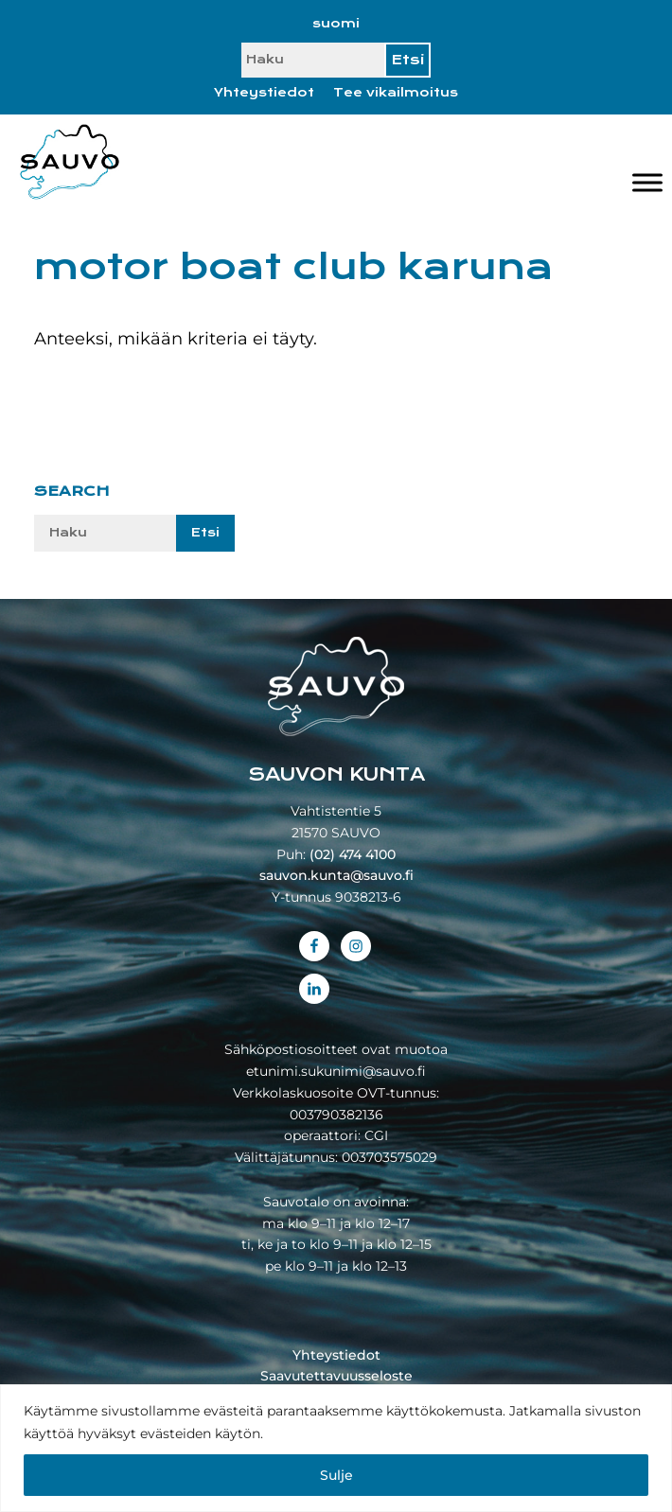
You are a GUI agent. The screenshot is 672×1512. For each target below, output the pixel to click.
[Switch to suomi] (336, 23)
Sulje (336, 1475)
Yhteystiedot (264, 92)
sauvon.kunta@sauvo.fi (336, 875)
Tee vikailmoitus (395, 92)
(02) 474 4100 (352, 854)
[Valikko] (647, 183)
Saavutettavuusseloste (336, 1375)
